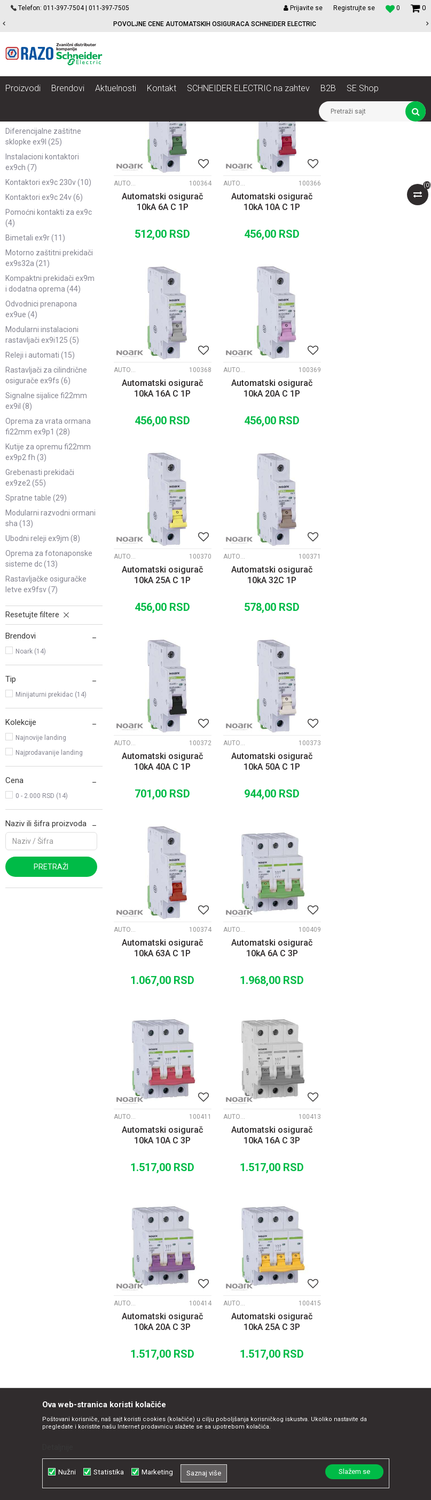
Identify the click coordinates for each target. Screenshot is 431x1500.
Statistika (108, 1472)
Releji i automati (40, 476)
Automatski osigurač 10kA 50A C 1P (269, 691)
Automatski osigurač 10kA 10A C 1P (269, 321)
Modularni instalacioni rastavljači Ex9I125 (42, 456)
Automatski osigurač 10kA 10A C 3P (269, 876)
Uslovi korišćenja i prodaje (281, 1190)
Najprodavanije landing (49, 874)
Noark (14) (30, 773)
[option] (215, 24)
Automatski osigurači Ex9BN (41, 181)
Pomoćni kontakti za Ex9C (48, 339)
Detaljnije (57, 1447)
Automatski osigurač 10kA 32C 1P (377, 506)
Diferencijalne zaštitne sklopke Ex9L (43, 258)
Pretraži (51, 988)
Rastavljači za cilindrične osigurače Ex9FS (46, 496)
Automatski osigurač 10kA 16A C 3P (377, 876)
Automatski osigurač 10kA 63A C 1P (377, 691)
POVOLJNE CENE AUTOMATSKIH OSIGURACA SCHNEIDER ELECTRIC (214, 24)
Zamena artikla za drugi (278, 1260)
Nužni (67, 1472)
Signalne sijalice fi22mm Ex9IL (46, 522)
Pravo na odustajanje (273, 1307)
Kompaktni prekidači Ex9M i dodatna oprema (50, 405)
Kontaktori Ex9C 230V (48, 304)
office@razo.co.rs (45, 1296)
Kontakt (132, 1213)
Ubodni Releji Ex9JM (42, 660)
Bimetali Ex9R (35, 359)
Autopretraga (233, 149)
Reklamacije (258, 1272)
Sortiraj (279, 149)
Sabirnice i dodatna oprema (37, 232)
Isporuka (252, 1249)
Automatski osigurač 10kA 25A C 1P (269, 506)
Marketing (157, 1472)
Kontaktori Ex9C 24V (44, 318)
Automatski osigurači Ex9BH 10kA (41, 206)
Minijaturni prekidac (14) (51, 816)
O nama (132, 1190)
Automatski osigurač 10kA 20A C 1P (161, 506)
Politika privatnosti (269, 1202)
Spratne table (36, 619)
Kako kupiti (256, 1213)
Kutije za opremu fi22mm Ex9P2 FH (48, 573)
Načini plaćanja (263, 1225)
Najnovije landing (40, 859)
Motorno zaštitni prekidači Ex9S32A (49, 379)
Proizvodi (65, 129)
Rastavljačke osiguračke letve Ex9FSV (46, 705)
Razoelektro (23, 129)
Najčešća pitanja (265, 1296)
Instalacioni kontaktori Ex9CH (42, 283)
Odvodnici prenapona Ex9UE (41, 430)
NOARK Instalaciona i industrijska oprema (151, 129)
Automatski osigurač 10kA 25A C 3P (269, 1061)
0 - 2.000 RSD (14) (41, 917)
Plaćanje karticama (270, 1237)
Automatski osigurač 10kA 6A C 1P (161, 321)
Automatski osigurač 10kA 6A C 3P (161, 876)
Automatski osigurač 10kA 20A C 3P (161, 1061)
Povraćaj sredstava (270, 1284)
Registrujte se (354, 8)
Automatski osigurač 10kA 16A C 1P (377, 321)
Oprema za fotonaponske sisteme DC (48, 680)
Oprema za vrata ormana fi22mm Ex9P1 (48, 548)
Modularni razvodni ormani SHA (50, 639)
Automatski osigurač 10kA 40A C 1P (161, 691)
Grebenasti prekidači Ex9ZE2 (39, 599)
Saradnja (134, 1202)
